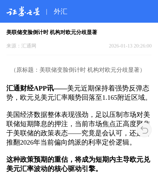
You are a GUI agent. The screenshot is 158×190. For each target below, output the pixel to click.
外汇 (60, 11)
